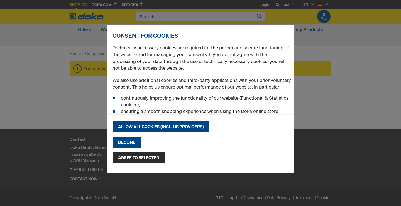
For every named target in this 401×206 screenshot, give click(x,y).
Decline (126, 142)
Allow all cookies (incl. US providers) (161, 126)
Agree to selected (138, 157)
